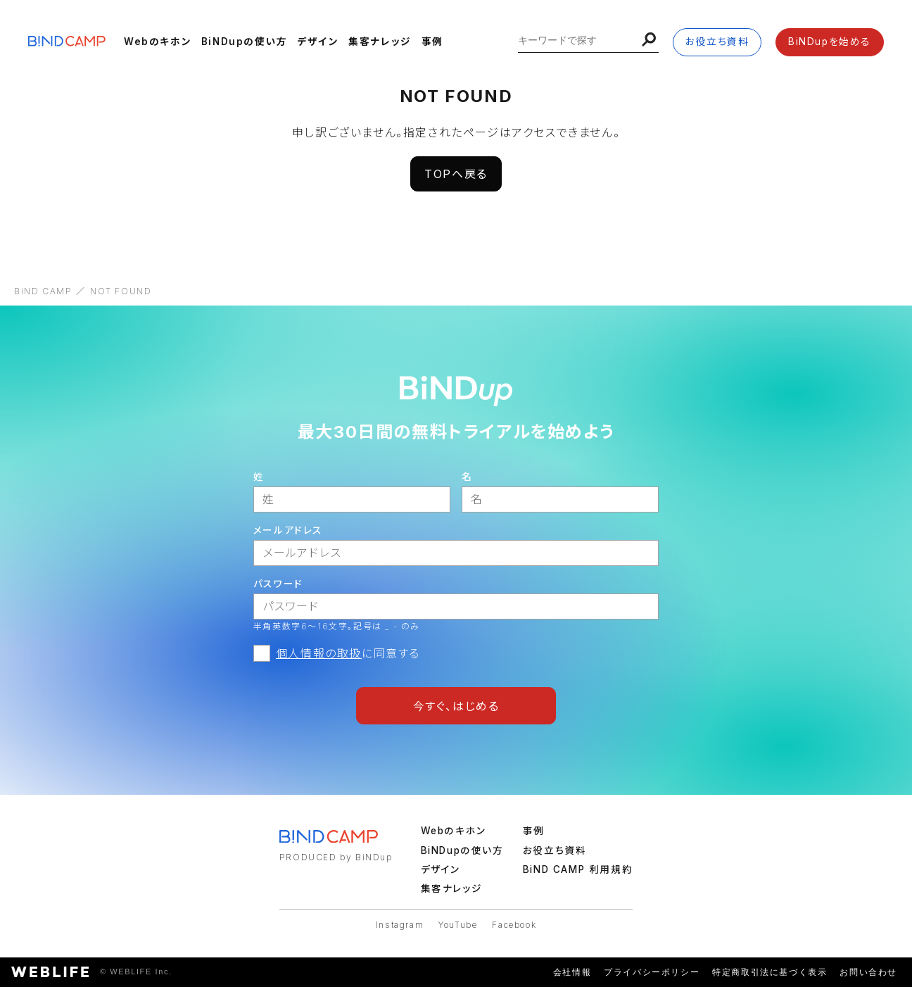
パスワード (278, 583)
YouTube (457, 924)
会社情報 (572, 972)
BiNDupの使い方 (244, 41)
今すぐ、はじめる (456, 706)
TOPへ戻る (456, 174)
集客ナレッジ (380, 41)
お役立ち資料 (717, 41)
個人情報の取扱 (319, 653)
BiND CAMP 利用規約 (578, 869)
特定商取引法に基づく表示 (769, 972)
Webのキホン (157, 41)
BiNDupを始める (829, 41)
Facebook (514, 924)
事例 (432, 41)
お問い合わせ (868, 972)
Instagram (400, 924)
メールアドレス (288, 530)
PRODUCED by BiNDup (336, 857)
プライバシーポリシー (651, 972)
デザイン (317, 41)
